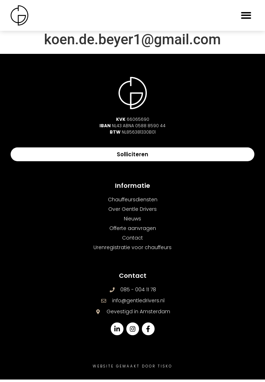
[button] (246, 15)
